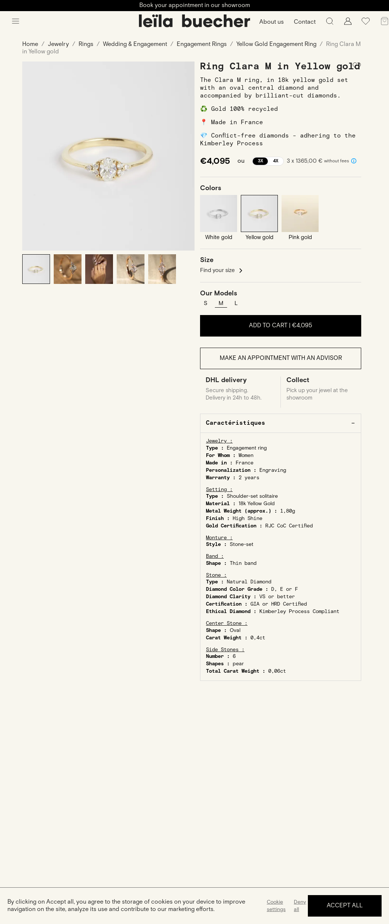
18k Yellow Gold (257, 503)
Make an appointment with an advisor (281, 358)
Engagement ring (247, 448)
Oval (235, 630)
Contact (305, 22)
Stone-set (241, 544)
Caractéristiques (235, 423)
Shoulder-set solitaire (252, 496)
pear (238, 663)
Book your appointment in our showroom (194, 5)
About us (271, 22)
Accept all (345, 906)
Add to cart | (280, 325)
